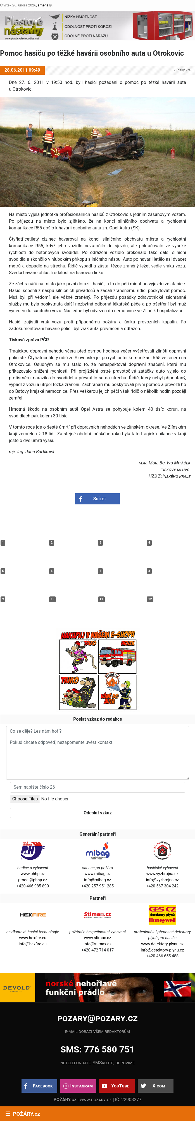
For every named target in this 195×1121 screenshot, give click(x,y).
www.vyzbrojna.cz (162, 873)
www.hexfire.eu (32, 938)
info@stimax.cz (97, 944)
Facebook (43, 1086)
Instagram (81, 1086)
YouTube (120, 1086)
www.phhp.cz (33, 873)
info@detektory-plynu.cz (162, 950)
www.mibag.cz (97, 873)
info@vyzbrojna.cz (162, 880)
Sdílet (99, 498)
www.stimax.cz (97, 938)
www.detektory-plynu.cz (162, 944)
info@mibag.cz (97, 880)
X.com (159, 1086)
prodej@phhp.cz (32, 880)
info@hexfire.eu (33, 944)
